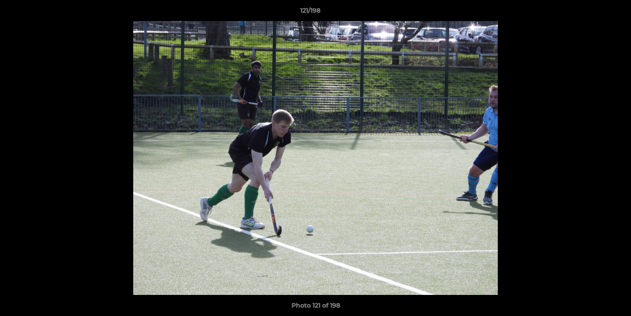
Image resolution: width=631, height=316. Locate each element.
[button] (594, 13)
